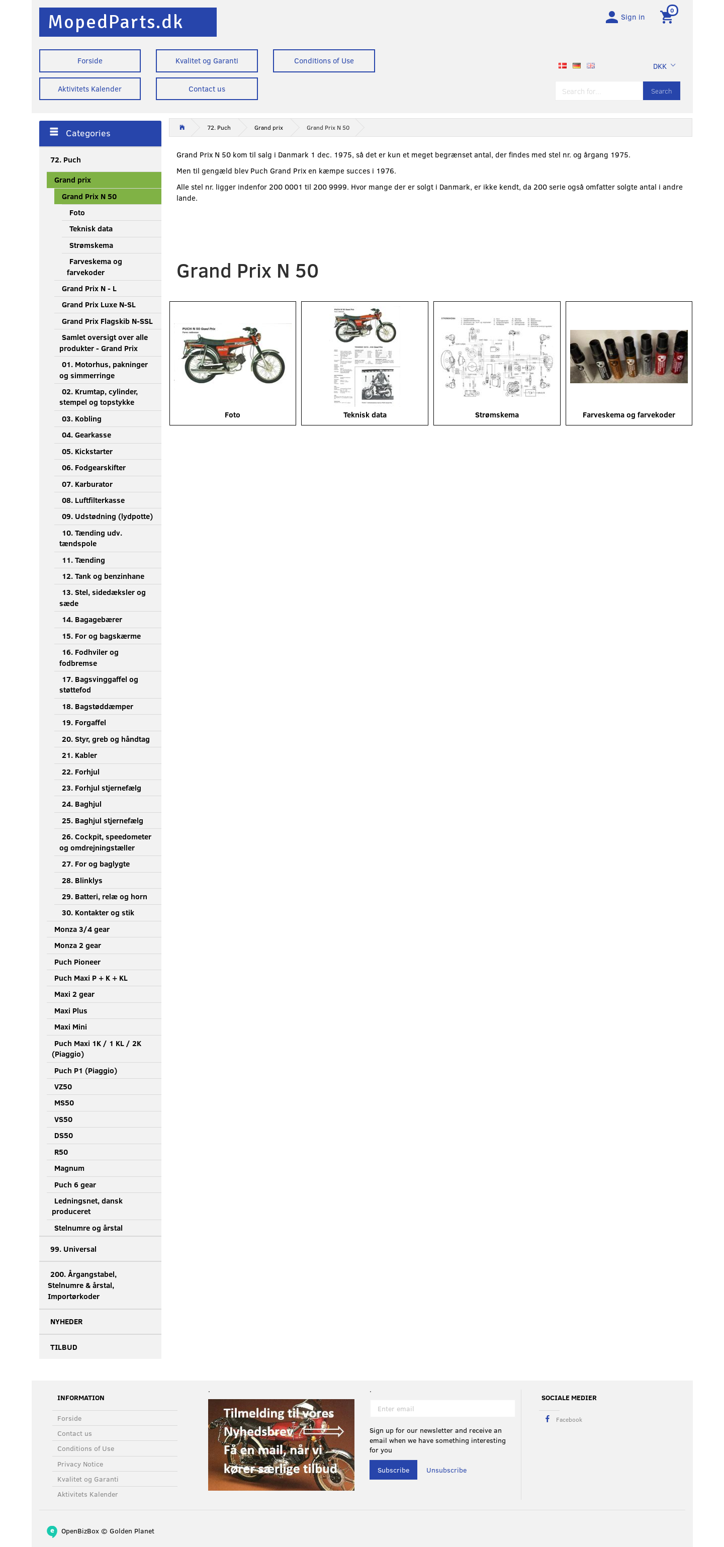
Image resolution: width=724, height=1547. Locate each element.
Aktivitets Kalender (90, 88)
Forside (90, 60)
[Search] (662, 92)
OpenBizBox (80, 1530)
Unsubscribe (446, 1470)
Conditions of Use (324, 60)
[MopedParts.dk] (116, 22)
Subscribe (393, 1470)
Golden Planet (132, 1530)
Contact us (207, 88)
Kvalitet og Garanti (206, 60)
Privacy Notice (80, 1464)
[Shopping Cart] (668, 17)
